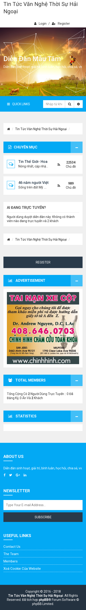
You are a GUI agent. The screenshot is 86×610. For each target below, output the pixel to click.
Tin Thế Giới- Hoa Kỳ (35, 161)
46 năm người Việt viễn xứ (39, 182)
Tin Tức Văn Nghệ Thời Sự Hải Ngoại (40, 8)
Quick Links (18, 104)
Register (61, 23)
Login (40, 23)
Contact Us (11, 547)
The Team (11, 554)
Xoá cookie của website (22, 569)
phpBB (43, 600)
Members (10, 561)
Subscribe (43, 517)
